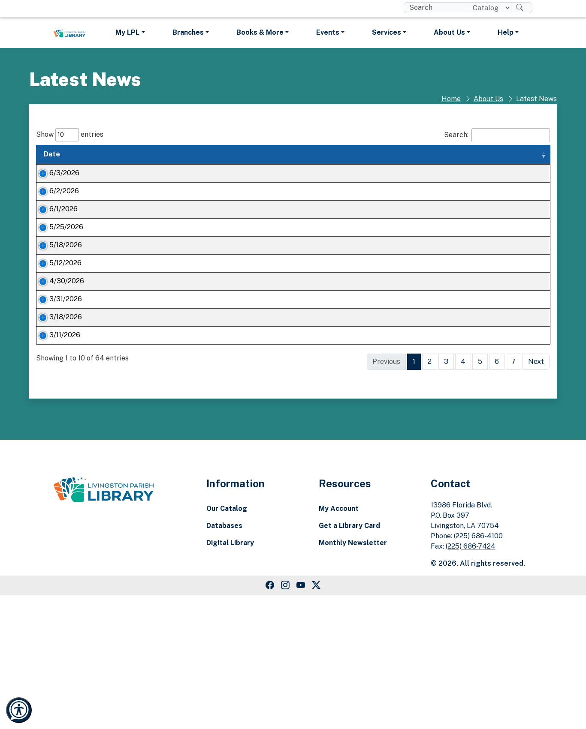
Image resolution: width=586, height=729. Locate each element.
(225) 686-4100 (478, 670)
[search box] (435, 7)
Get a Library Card (349, 659)
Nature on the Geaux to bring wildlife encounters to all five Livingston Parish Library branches (148, 260)
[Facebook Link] (270, 719)
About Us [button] (449, 32)
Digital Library (230, 676)
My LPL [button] (127, 32)
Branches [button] (188, 32)
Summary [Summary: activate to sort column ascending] (252, 154)
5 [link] (480, 495)
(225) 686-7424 (470, 680)
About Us (488, 99)
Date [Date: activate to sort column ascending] (52, 154)
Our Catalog (226, 642)
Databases (224, 659)
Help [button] (506, 32)
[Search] (521, 7)
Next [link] (536, 495)
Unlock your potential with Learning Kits (150, 463)
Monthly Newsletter (353, 676)
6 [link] (497, 495)
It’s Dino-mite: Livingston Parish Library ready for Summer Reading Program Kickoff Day (148, 327)
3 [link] (446, 495)
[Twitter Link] (316, 719)
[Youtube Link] (300, 719)
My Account (339, 642)
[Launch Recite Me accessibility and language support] (19, 710)
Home (451, 99)
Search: (497, 135)
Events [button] (327, 32)
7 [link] (513, 495)
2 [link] (430, 495)
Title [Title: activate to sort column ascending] (96, 154)
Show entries (69, 134)
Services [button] (386, 32)
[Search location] (488, 7)
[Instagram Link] (285, 719)
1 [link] (414, 495)
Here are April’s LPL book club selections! (152, 412)
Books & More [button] (260, 32)
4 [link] (463, 495)
